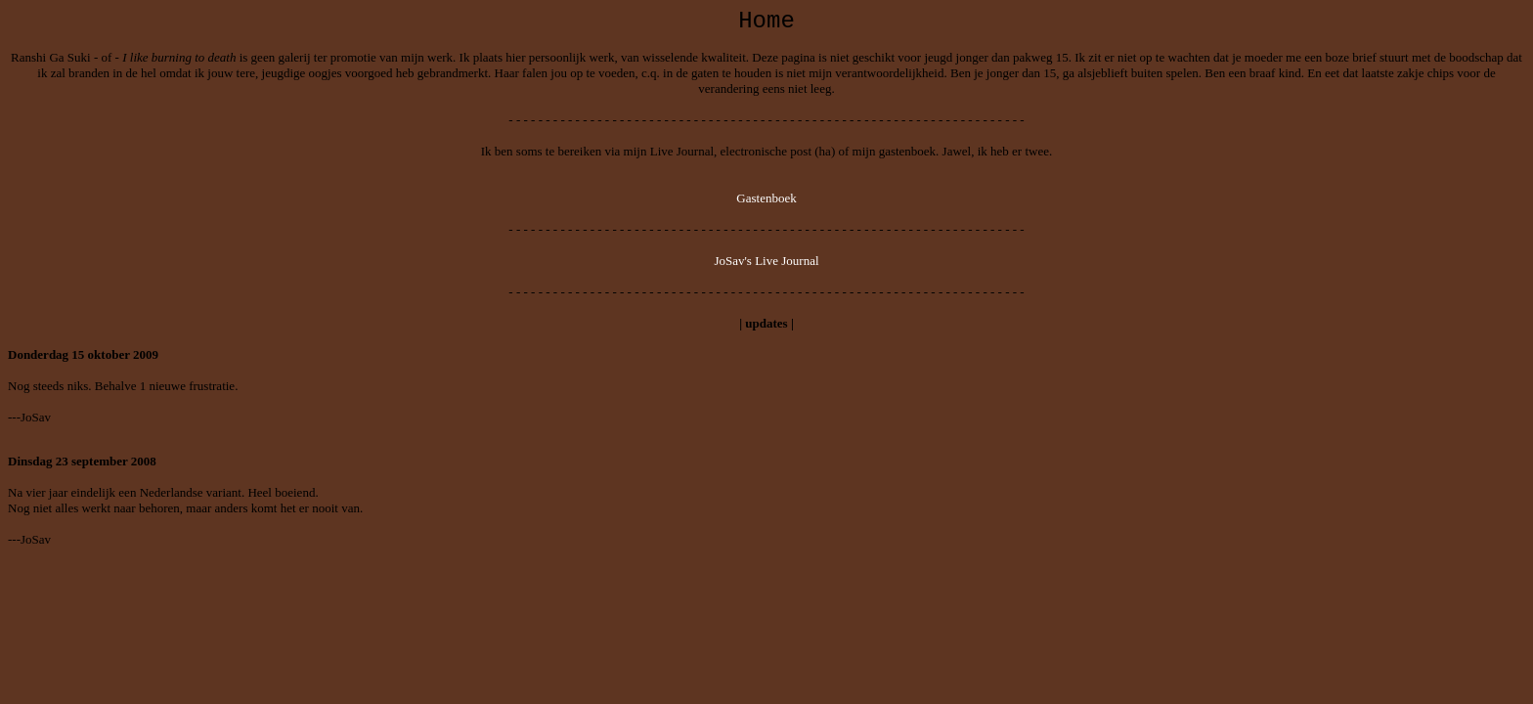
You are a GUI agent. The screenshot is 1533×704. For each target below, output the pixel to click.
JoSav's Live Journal (766, 260)
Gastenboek (766, 198)
